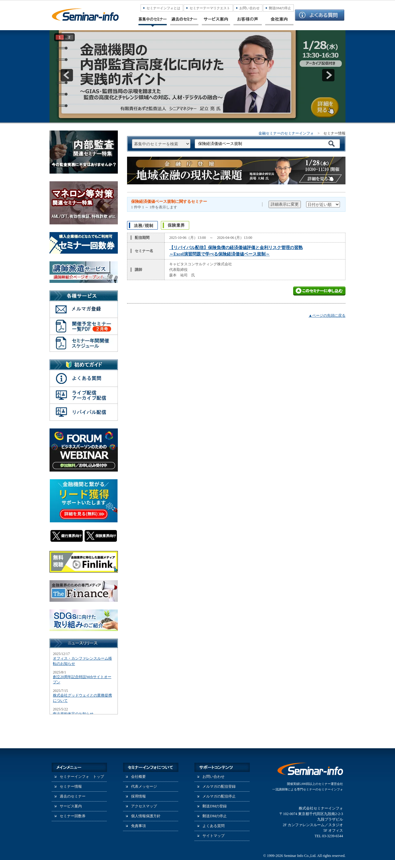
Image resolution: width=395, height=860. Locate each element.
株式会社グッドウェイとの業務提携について (82, 698)
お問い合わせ (249, 8)
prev (66, 75)
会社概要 (138, 776)
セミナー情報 (71, 786)
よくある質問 (213, 826)
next (328, 75)
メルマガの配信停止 (219, 796)
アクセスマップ (144, 806)
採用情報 (138, 796)
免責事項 (138, 826)
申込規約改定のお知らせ (73, 714)
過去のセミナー (73, 796)
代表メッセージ (144, 786)
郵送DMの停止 (280, 8)
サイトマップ (213, 836)
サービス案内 (71, 806)
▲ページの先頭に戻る (327, 315)
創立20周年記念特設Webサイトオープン (82, 679)
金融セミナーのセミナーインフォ (286, 133)
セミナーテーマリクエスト (210, 8)
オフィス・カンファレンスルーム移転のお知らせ (82, 661)
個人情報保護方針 (146, 816)
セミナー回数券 (73, 816)
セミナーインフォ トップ (82, 776)
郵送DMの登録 (214, 806)
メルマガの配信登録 (219, 786)
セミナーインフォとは (163, 8)
